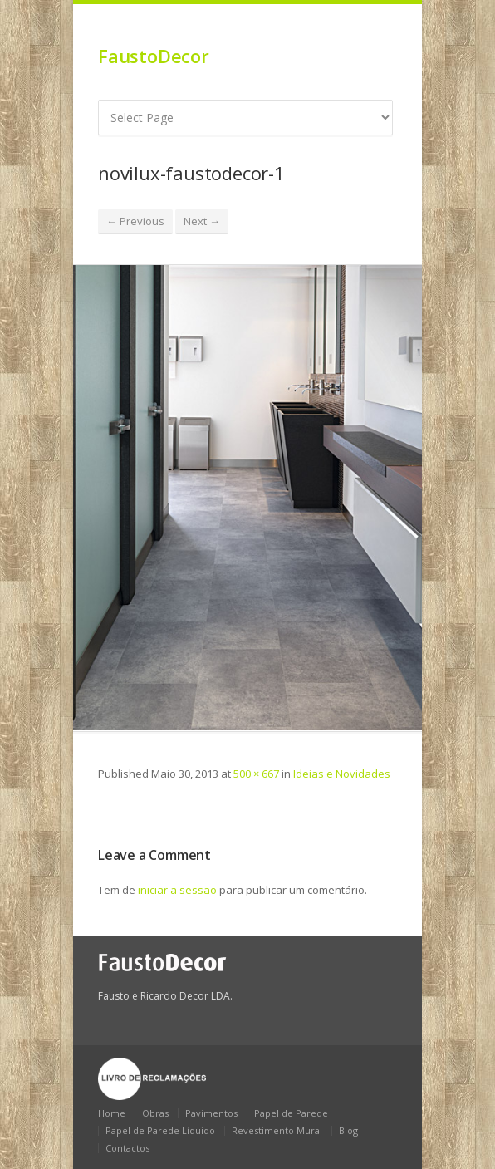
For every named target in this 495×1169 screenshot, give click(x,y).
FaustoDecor (153, 55)
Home (111, 1113)
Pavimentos (211, 1113)
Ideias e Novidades (341, 773)
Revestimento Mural (277, 1130)
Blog (348, 1130)
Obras (155, 1113)
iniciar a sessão (177, 889)
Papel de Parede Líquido (160, 1130)
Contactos (127, 1148)
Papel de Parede (291, 1113)
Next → (202, 221)
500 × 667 (256, 773)
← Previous (135, 221)
